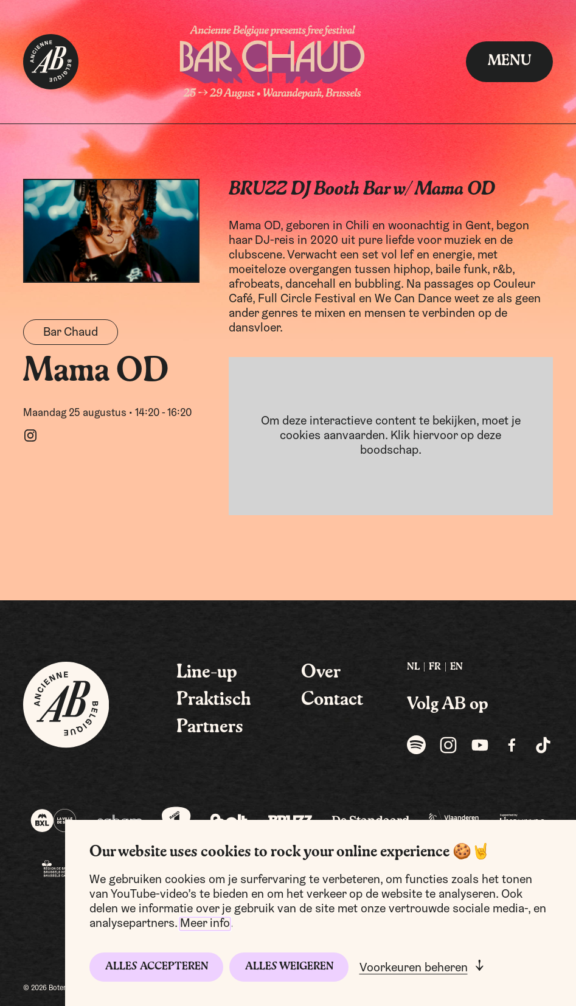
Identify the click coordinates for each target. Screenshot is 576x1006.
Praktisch (213, 700)
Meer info (205, 924)
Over (321, 673)
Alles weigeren (289, 967)
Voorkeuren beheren (413, 968)
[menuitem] (413, 667)
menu (509, 61)
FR (435, 667)
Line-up (206, 673)
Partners (209, 727)
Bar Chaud (70, 333)
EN (456, 667)
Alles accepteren (156, 967)
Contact (332, 700)
